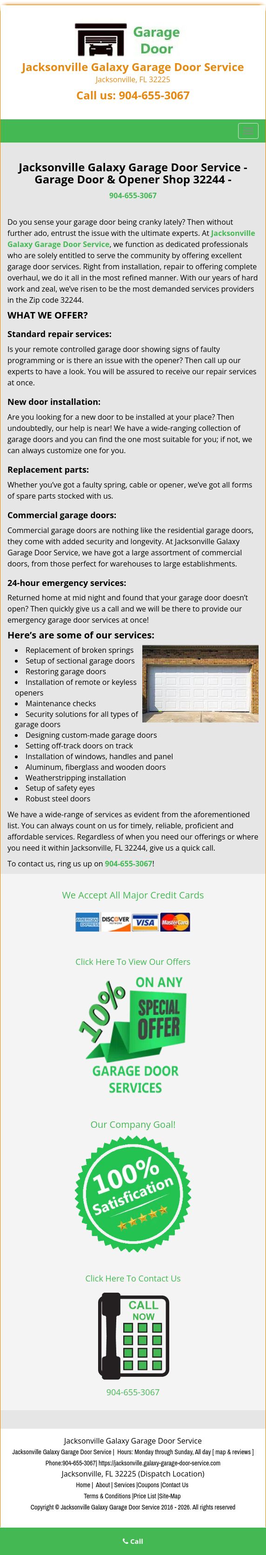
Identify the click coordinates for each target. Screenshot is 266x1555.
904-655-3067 (154, 95)
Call (133, 1541)
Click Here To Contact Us (132, 1278)
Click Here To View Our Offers (132, 961)
